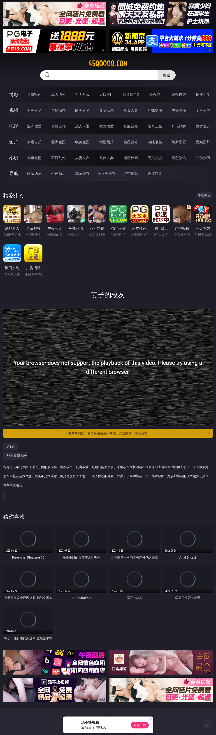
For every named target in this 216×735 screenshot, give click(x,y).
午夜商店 (58, 173)
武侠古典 (106, 157)
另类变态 (203, 126)
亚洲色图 (58, 141)
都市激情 (34, 157)
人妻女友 (82, 157)
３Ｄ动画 (106, 110)
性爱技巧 (203, 157)
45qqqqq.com (108, 63)
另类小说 (155, 157)
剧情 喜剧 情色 (106, 472)
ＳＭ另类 (203, 110)
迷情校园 (130, 157)
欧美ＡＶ (82, 110)
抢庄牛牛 (203, 94)
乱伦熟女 (179, 126)
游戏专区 (106, 94)
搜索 (166, 75)
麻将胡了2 (130, 94)
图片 (13, 142)
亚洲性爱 (34, 126)
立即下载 (139, 725)
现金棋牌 (179, 94)
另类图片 (203, 141)
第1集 (10, 446)
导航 (13, 173)
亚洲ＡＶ (34, 110)
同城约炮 (34, 173)
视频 (13, 110)
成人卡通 (82, 126)
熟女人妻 (130, 110)
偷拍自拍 (58, 126)
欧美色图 (82, 141)
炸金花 (154, 94)
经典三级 (155, 126)
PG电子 (34, 94)
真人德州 (58, 94)
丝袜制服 (155, 110)
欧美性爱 (106, 126)
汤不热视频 (107, 173)
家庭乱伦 (58, 157)
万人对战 (82, 94)
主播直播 (179, 110)
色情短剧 (155, 173)
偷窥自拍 (34, 141)
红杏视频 (130, 173)
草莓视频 (82, 173)
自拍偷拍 (58, 110)
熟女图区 (179, 141)
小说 (13, 158)
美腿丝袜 (130, 141)
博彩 (13, 94)
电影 (13, 126)
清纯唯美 (155, 141)
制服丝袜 (130, 126)
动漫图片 (106, 141)
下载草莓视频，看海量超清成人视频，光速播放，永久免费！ (137, 433)
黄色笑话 (179, 157)
